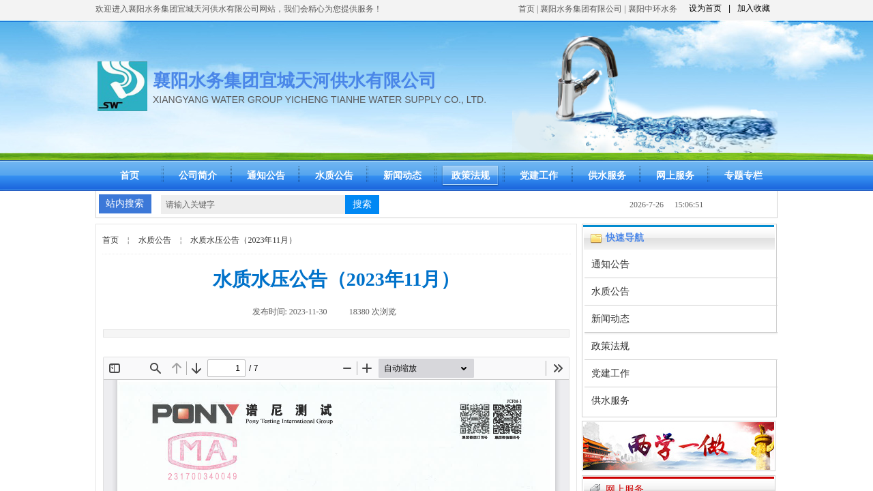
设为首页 (705, 8)
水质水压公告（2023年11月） (243, 240)
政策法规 (471, 175)
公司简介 (198, 175)
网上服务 (675, 175)
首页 (526, 9)
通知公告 (266, 175)
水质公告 (334, 175)
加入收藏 (753, 8)
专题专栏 (743, 175)
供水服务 (607, 175)
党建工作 (539, 175)
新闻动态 (402, 175)
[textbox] (253, 204)
